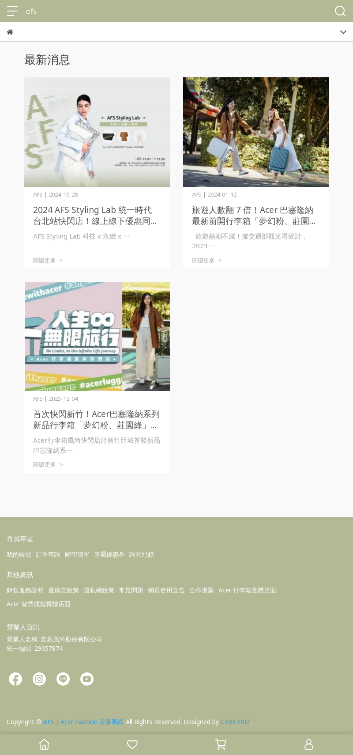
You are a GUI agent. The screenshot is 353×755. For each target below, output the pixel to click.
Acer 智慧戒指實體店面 (39, 603)
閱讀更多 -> (48, 260)
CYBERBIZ (236, 721)
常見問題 (131, 590)
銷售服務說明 (25, 590)
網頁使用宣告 (166, 590)
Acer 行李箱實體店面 (247, 590)
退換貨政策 (63, 590)
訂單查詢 (48, 554)
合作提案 (201, 590)
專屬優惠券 (109, 554)
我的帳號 (19, 554)
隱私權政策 (98, 590)
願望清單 (77, 554)
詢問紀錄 (141, 554)
